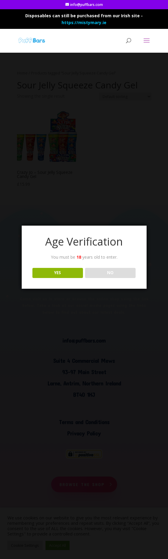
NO (110, 272)
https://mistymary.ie (84, 22)
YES (57, 272)
